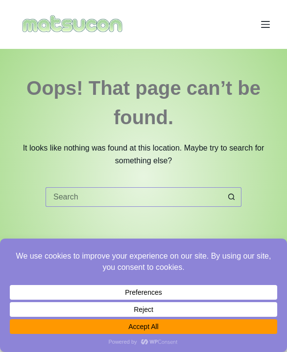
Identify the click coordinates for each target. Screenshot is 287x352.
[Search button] (231, 197)
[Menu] (265, 24)
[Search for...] (134, 197)
